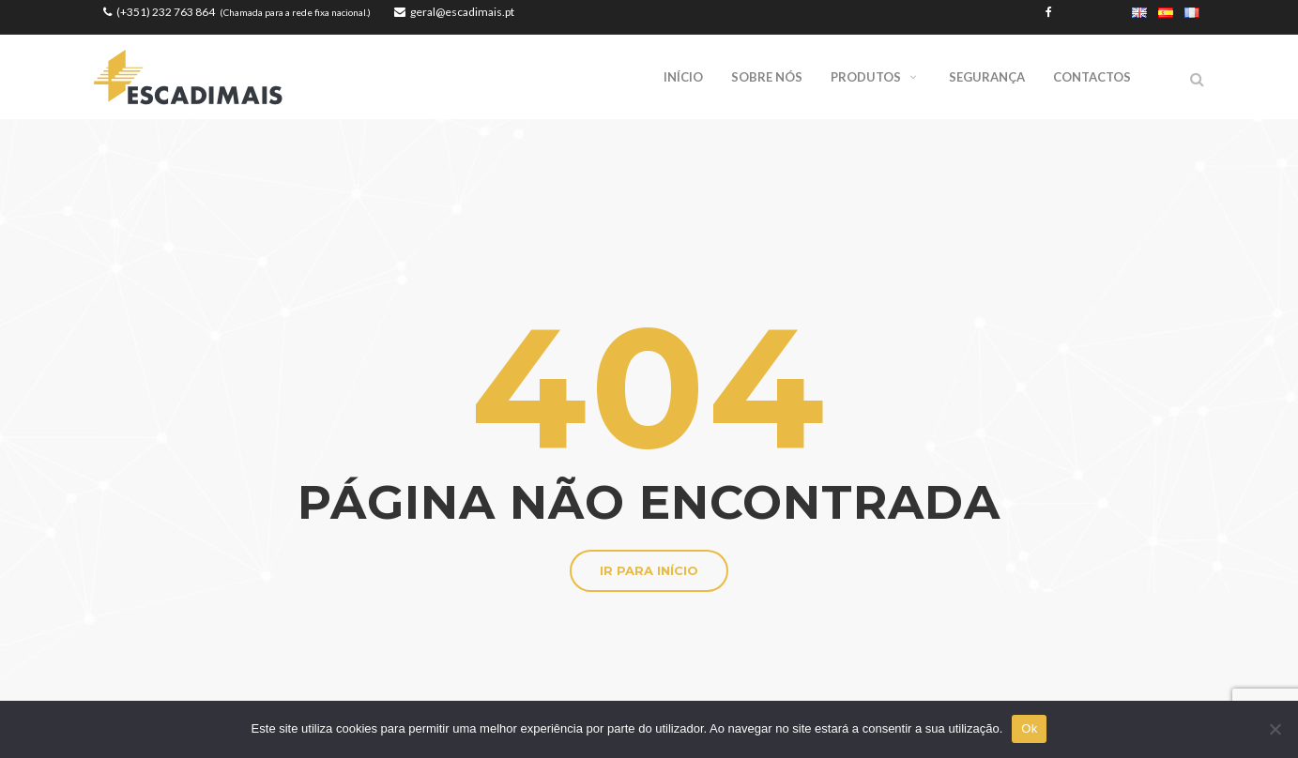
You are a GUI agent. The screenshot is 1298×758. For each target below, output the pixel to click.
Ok (1029, 728)
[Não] (1274, 729)
